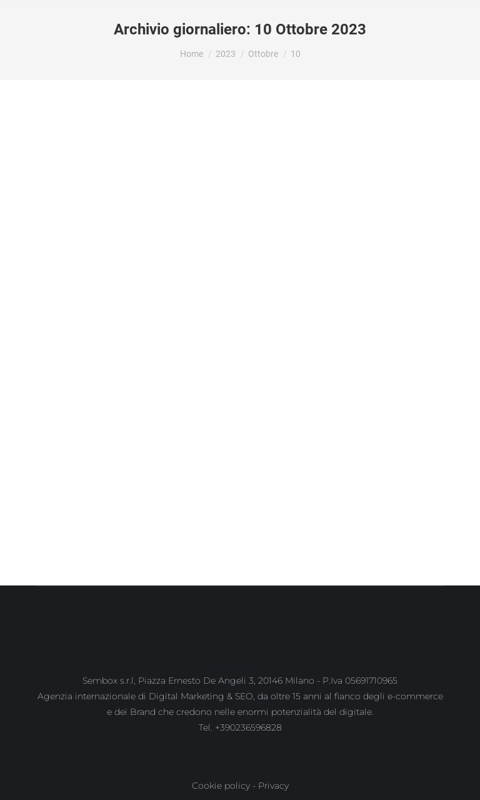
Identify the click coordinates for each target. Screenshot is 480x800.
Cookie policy (221, 785)
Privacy (273, 785)
